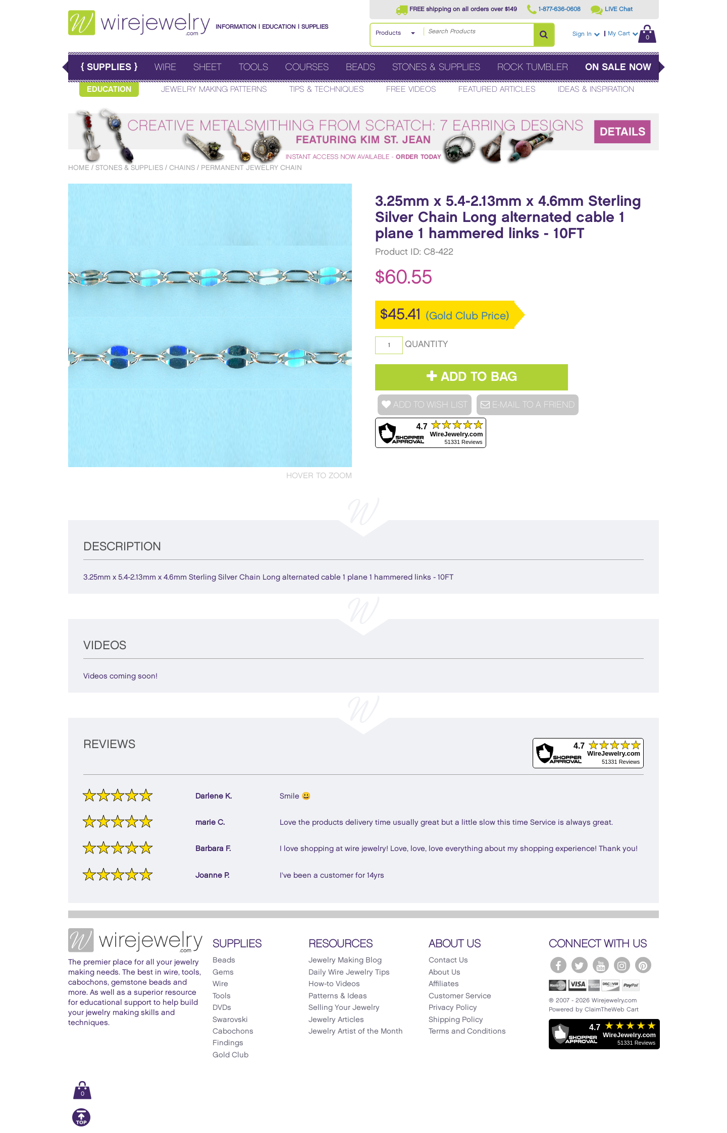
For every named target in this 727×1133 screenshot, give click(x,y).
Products (388, 33)
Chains (182, 167)
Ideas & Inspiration (596, 89)
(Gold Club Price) (467, 316)
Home (78, 167)
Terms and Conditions (467, 1031)
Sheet (207, 67)
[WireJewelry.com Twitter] (580, 965)
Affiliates (444, 984)
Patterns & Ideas (337, 996)
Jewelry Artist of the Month (355, 1031)
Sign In (586, 34)
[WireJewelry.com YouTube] (601, 965)
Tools (253, 67)
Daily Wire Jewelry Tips (349, 972)
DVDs (222, 1007)
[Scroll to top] (81, 1124)
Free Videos (411, 89)
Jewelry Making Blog (345, 960)
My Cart (632, 33)
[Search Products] (544, 35)
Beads (360, 67)
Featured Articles (497, 89)
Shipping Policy (456, 1020)
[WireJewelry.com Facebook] (558, 965)
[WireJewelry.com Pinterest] (643, 965)
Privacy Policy (453, 1007)
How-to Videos (334, 984)
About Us (444, 972)
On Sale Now (618, 67)
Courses (307, 67)
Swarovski (230, 1020)
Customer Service (460, 996)
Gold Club (230, 1055)
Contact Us (448, 960)
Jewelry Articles (336, 1020)
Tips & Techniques (326, 89)
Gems (223, 972)
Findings (228, 1043)
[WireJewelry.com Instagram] (622, 965)
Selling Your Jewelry (344, 1007)
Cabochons (233, 1031)
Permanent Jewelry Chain (251, 167)
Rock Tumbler (532, 67)
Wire (165, 67)
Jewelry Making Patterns (214, 89)
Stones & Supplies (436, 67)
